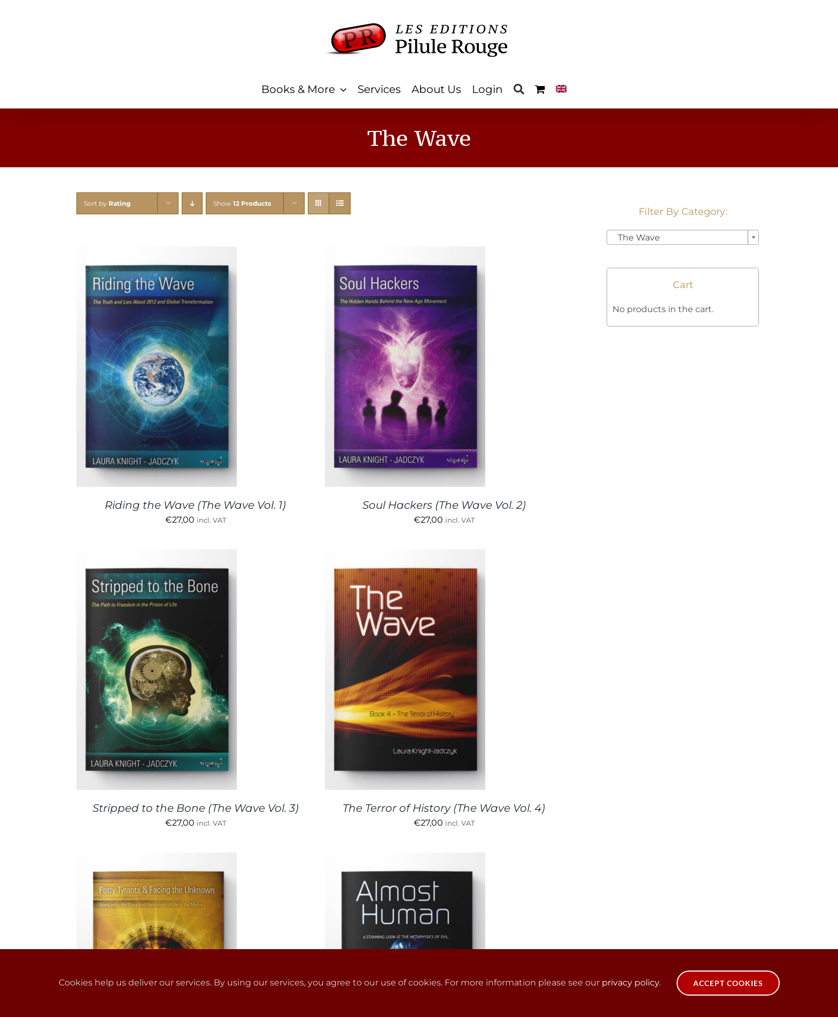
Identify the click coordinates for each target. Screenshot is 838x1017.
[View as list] (339, 203)
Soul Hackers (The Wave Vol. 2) (444, 505)
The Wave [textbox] (635, 237)
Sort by (107, 203)
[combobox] (683, 237)
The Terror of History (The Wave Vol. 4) (444, 808)
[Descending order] (192, 203)
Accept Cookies (728, 983)
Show (242, 203)
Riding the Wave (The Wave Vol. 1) (195, 505)
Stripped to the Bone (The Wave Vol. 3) (195, 808)
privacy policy (630, 982)
